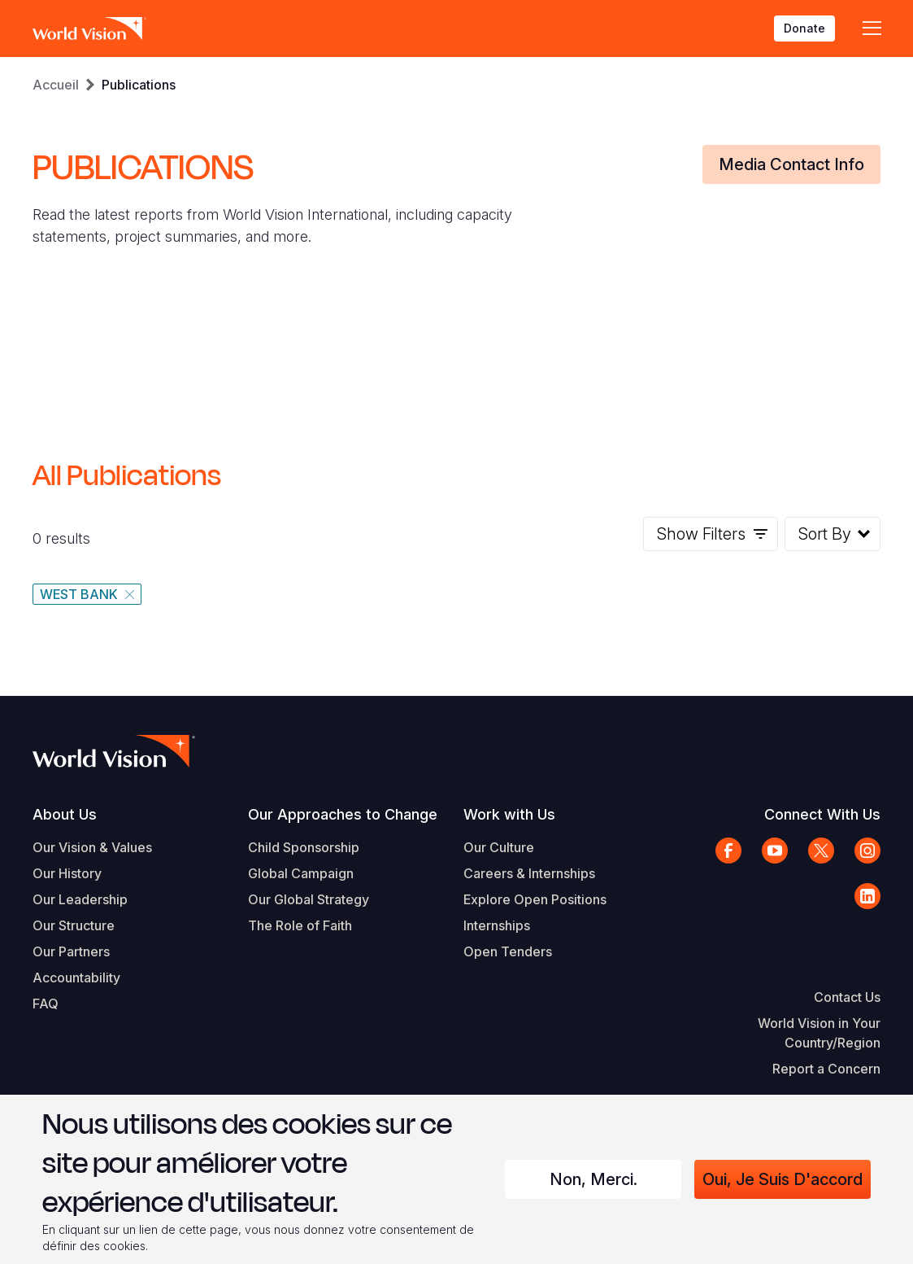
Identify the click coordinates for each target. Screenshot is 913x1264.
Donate (804, 28)
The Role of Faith (300, 925)
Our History (67, 873)
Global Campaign (301, 873)
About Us (65, 814)
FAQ (46, 1003)
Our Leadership (80, 899)
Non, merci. (593, 1179)
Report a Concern (826, 1069)
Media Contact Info (791, 164)
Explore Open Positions (534, 899)
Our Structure (74, 925)
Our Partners (71, 951)
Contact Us (847, 997)
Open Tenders (507, 951)
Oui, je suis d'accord (782, 1179)
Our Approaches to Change (342, 814)
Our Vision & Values (92, 847)
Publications (139, 85)
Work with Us (509, 814)
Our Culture (498, 847)
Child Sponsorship (303, 847)
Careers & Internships (529, 873)
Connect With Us (822, 814)
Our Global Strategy (308, 899)
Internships (496, 925)
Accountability (76, 977)
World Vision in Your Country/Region (819, 1033)
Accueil (56, 85)
